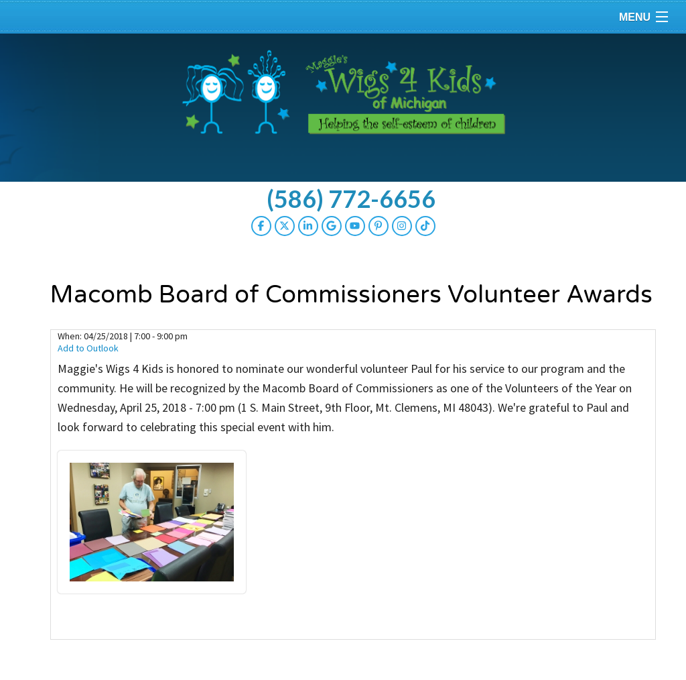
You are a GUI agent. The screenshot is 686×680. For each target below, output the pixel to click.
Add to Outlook (88, 348)
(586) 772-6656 (351, 198)
